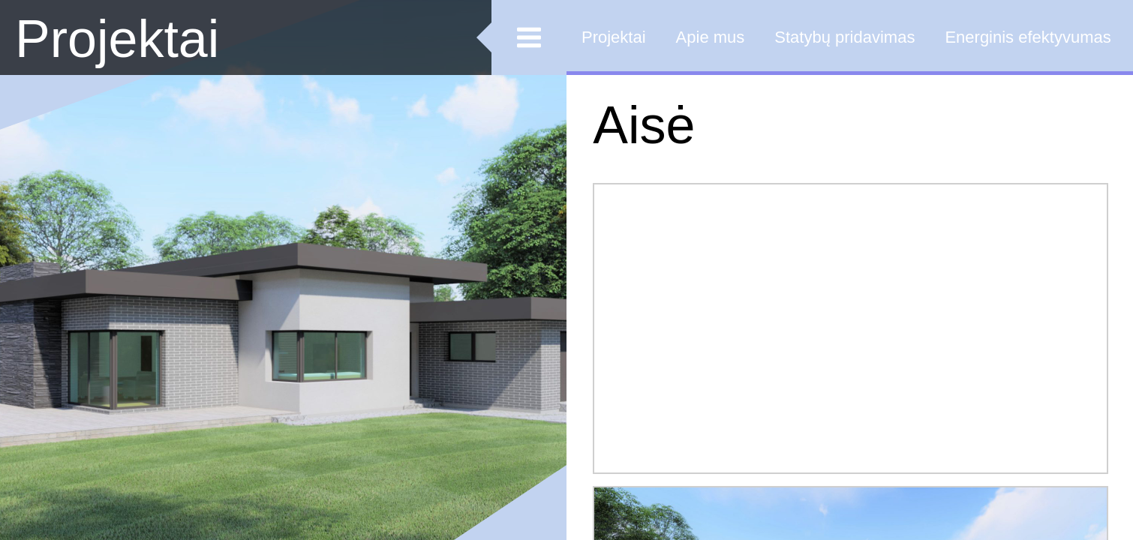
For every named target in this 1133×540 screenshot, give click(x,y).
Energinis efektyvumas (1027, 37)
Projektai (117, 39)
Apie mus (710, 37)
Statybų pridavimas (844, 37)
